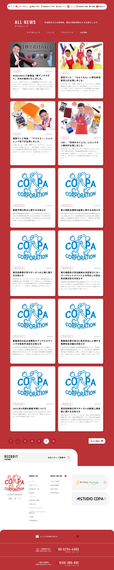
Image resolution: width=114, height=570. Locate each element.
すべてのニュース (33, 32)
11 (39, 441)
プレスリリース (67, 32)
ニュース (50, 32)
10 (32, 441)
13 (53, 441)
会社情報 (83, 32)
